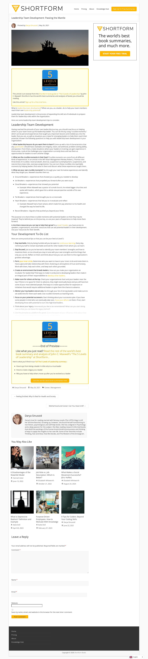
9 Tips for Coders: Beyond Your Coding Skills (72, 517)
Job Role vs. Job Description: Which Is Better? (45, 474)
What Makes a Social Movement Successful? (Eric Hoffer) (71, 474)
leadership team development (29, 108)
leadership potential (32, 110)
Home (76, 9)
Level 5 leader (63, 225)
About (91, 9)
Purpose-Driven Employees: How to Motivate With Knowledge (47, 519)
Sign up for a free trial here (36, 102)
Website (14, 603)
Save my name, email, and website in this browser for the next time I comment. (41, 612)
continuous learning (67, 243)
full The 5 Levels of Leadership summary (51, 362)
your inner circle (26, 261)
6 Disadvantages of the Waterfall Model (20, 473)
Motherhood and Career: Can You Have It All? (67, 406)
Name (14, 579)
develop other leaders (56, 275)
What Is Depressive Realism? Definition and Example (21, 519)
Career (47, 387)
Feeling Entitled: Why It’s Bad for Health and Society (35, 396)
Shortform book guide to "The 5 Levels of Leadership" (60, 94)
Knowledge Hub (103, 9)
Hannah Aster (18, 478)
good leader (19, 147)
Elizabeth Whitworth (46, 480)
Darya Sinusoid (31, 25)
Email (14, 591)
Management (56, 387)
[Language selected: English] (136, 657)
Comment (15, 550)
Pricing (84, 9)
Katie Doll (16, 524)
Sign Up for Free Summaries (124, 9)
